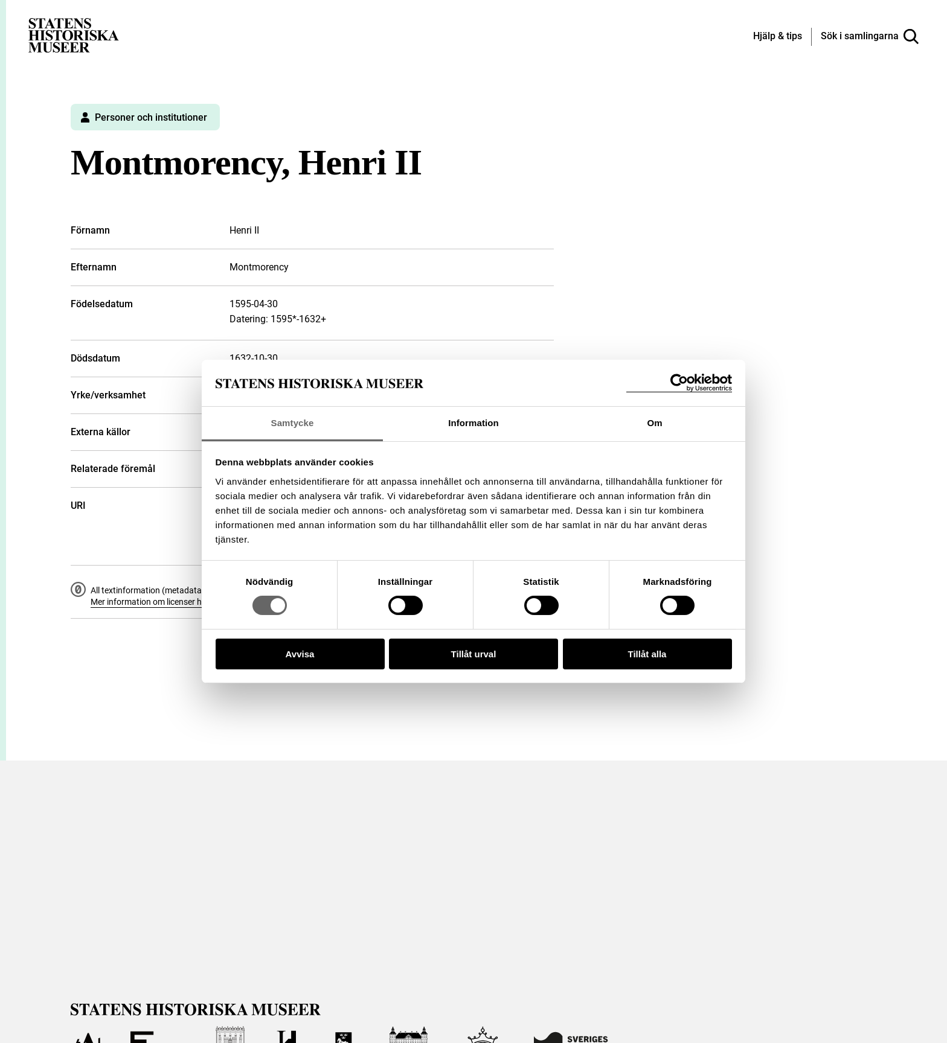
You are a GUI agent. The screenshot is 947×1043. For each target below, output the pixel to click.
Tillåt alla (647, 654)
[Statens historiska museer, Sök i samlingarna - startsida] (73, 34)
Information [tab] (473, 423)
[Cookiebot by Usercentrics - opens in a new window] (679, 383)
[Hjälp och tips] (777, 37)
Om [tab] (654, 423)
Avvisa (300, 654)
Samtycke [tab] (292, 423)
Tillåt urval (473, 654)
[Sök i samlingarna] (870, 37)
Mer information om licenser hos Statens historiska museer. (201, 602)
